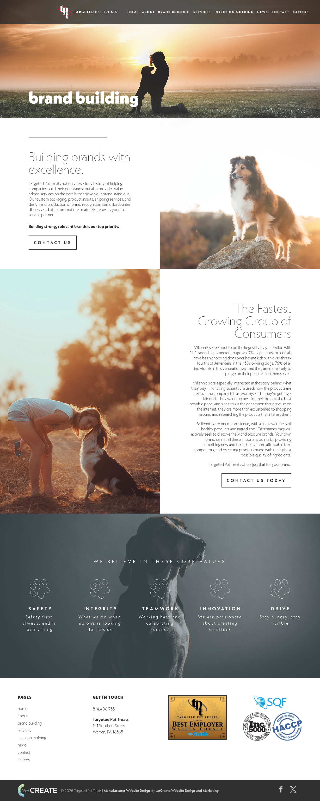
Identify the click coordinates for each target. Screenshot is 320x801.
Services (202, 12)
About (148, 12)
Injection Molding (234, 12)
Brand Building (174, 12)
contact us (53, 242)
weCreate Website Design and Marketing (187, 790)
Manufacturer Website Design (127, 790)
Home (133, 12)
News (262, 12)
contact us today (256, 480)
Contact (280, 12)
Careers (301, 12)
